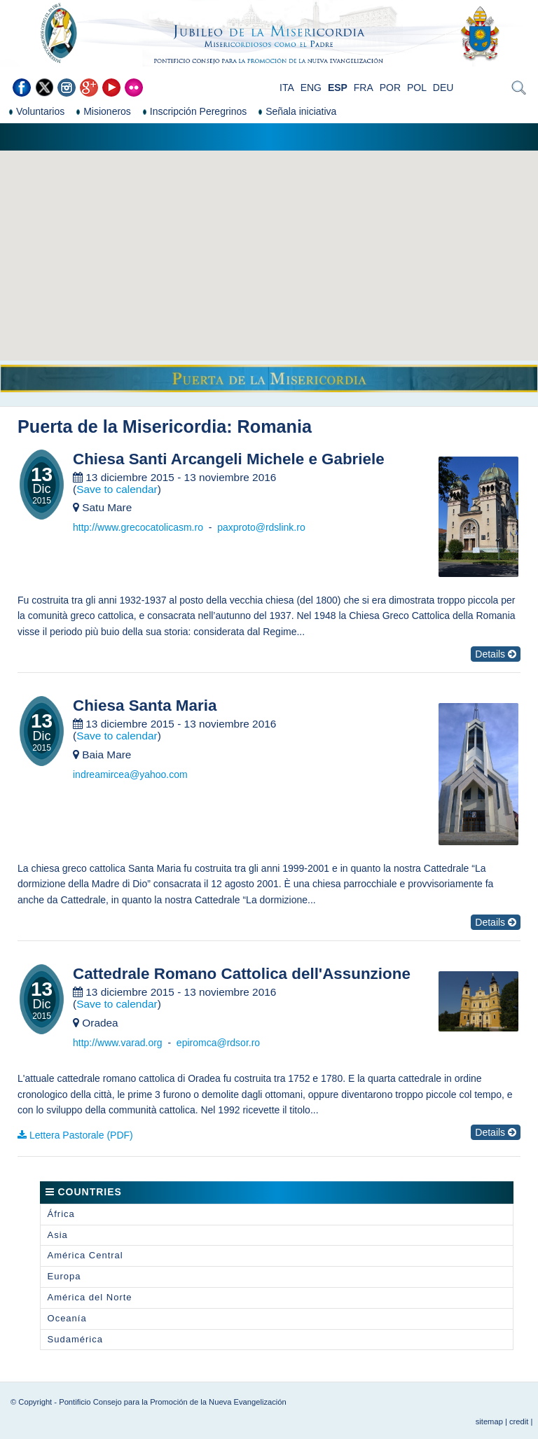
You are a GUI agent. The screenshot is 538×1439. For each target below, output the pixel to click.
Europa (64, 1276)
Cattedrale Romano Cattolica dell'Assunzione (242, 974)
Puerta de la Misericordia (122, 426)
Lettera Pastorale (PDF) (81, 1135)
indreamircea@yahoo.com (130, 774)
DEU (443, 87)
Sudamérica (75, 1339)
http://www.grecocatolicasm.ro (138, 527)
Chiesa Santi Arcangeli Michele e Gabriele (229, 459)
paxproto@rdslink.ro (261, 527)
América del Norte (90, 1297)
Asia (58, 1235)
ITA (287, 87)
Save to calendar (117, 489)
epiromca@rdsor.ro (218, 1042)
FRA (363, 87)
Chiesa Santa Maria (144, 705)
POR (390, 87)
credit (518, 1421)
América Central (85, 1255)
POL (417, 87)
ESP (337, 87)
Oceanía (67, 1318)
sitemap (489, 1421)
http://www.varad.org (118, 1042)
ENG (311, 87)
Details (495, 654)
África (61, 1214)
